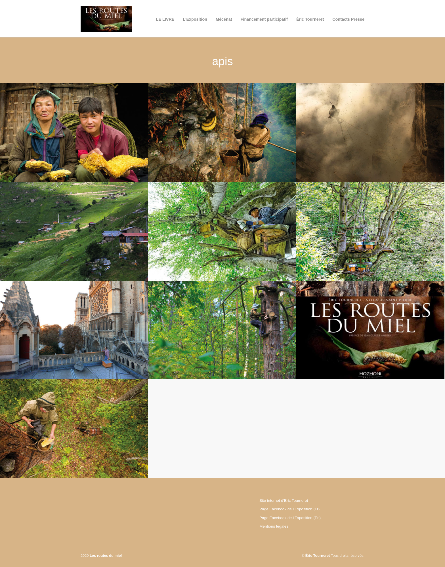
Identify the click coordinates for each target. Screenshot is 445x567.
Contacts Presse (348, 19)
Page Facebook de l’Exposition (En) (290, 518)
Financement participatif (264, 19)
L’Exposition (195, 19)
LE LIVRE (165, 19)
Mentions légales (273, 526)
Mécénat (224, 19)
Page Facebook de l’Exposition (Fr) (289, 509)
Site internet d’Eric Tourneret (283, 500)
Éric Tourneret (310, 19)
